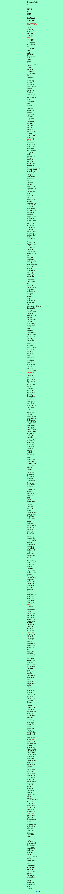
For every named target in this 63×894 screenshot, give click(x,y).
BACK (38, 891)
